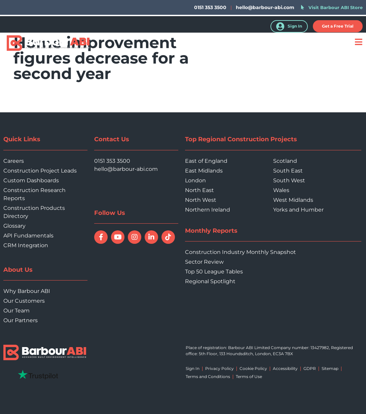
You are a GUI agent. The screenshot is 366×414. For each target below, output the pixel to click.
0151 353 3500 (112, 161)
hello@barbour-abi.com (265, 7)
